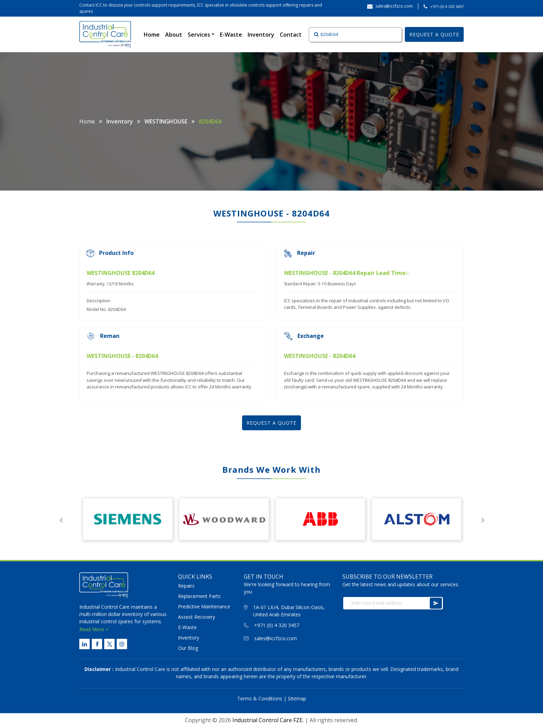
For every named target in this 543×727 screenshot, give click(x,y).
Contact (291, 34)
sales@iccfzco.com (275, 638)
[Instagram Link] (122, 644)
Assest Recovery (196, 617)
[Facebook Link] (97, 644)
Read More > (93, 629)
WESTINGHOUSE (165, 121)
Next (482, 519)
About (173, 34)
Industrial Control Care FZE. (268, 720)
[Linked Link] (84, 644)
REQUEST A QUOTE (434, 34)
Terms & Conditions (259, 698)
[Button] (314, 35)
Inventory (261, 34)
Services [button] (200, 34)
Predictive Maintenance (204, 606)
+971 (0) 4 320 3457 (447, 6)
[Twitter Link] (109, 644)
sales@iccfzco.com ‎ (394, 6)
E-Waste (231, 34)
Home (153, 34)
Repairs (186, 585)
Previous (60, 519)
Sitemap (297, 698)
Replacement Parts (199, 596)
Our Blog (188, 648)
